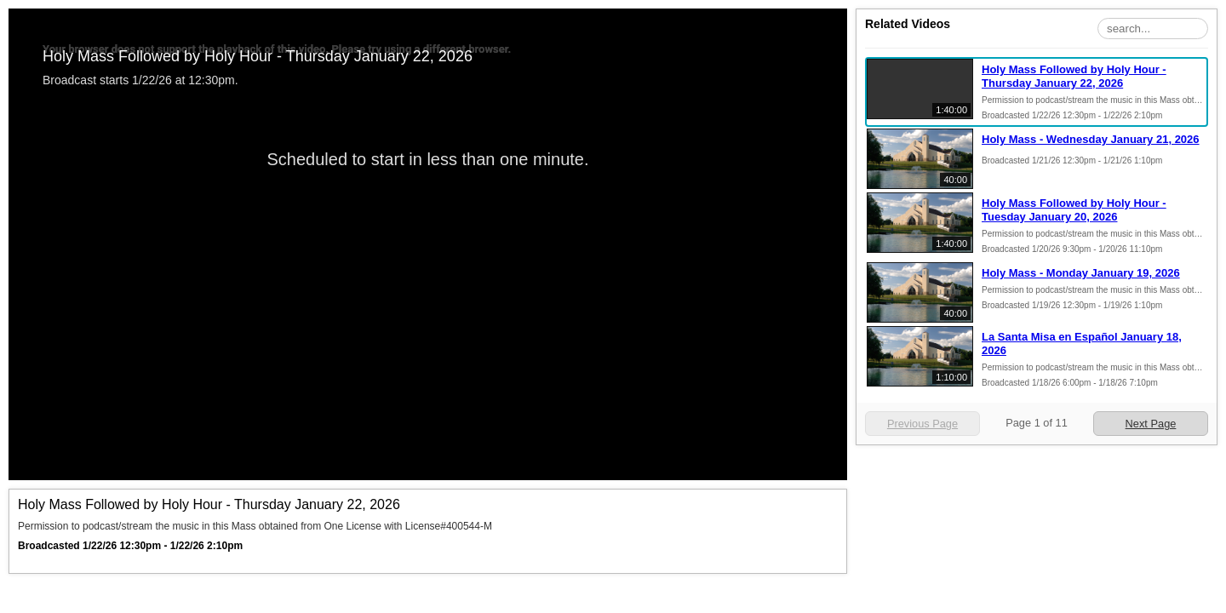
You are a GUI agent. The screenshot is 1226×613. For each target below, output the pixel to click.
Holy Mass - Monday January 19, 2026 (1081, 272)
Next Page (1151, 423)
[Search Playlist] (1152, 28)
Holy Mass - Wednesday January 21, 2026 (1091, 139)
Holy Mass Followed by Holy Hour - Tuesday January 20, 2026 (1074, 210)
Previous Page (922, 423)
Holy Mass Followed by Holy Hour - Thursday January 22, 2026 (1074, 76)
